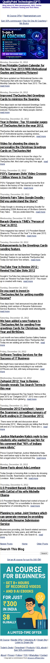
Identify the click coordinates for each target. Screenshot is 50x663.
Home (24, 544)
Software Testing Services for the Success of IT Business (21, 356)
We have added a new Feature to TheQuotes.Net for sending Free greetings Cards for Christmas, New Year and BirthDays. (22, 326)
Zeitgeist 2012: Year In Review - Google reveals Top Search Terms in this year (22, 384)
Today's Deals (6, 647)
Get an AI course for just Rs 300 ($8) (24, 559)
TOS (26, 655)
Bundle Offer (17, 640)
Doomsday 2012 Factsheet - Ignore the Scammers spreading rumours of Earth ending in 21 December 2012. (23, 412)
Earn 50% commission (11, 21)
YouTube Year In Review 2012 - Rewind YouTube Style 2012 (19, 268)
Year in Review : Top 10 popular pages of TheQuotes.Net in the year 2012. (23, 123)
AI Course (4, 640)
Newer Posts (6, 544)
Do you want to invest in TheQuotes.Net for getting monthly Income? (22, 294)
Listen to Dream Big (24, 642)
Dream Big (42, 640)
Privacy (11, 655)
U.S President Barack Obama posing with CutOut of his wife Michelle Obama (22, 491)
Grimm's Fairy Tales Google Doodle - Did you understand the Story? (22, 199)
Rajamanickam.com (32, 16)
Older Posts (42, 544)
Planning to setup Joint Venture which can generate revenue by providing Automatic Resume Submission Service (23, 518)
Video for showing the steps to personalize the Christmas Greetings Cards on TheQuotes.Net (23, 147)
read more (5, 86)
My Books (24, 23)
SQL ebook (41, 647)
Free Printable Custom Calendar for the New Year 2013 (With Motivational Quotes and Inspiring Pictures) (23, 69)
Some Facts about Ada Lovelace (20, 467)
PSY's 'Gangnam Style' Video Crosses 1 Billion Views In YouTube (23, 175)
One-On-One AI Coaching (34, 21)
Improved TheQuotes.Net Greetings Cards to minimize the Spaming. (22, 97)
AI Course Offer (14, 16)
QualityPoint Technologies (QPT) (21, 1)
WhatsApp (34, 655)
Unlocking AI (30, 640)
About (3, 655)
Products (30, 647)
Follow (19, 655)
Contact (43, 655)
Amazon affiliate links (36, 658)
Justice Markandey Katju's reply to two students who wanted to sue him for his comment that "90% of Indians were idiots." (24, 442)
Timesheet (20, 647)
